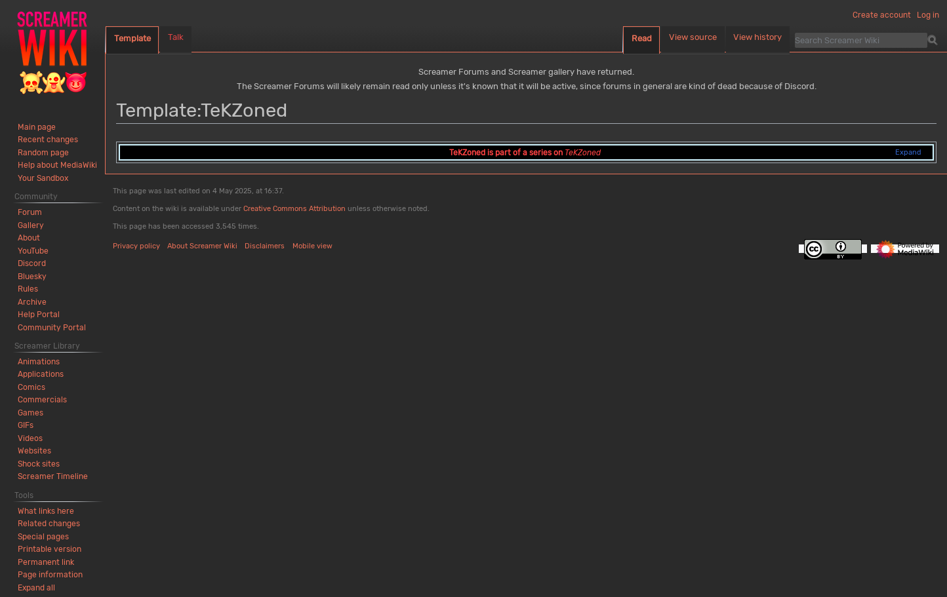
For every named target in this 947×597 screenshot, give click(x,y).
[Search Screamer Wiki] (861, 40)
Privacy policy (136, 246)
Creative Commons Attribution (294, 208)
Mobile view (312, 246)
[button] (36, 587)
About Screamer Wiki (202, 246)
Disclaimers (265, 246)
